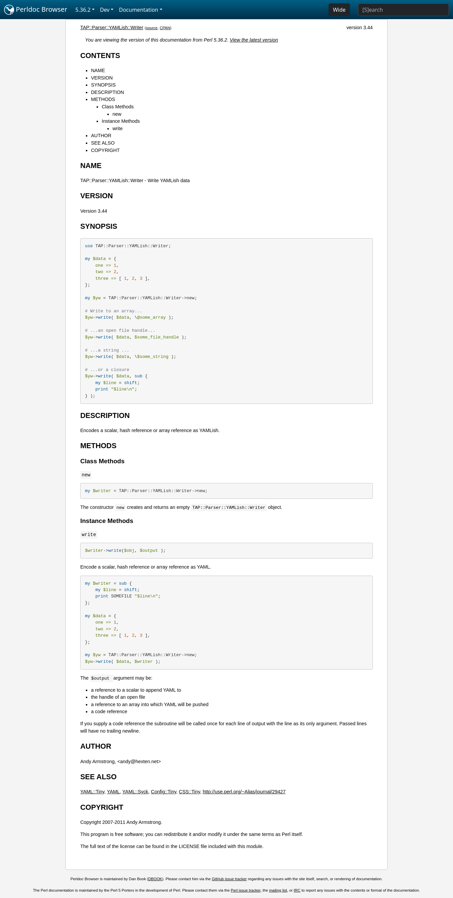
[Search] (403, 9)
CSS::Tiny (189, 791)
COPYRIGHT (105, 150)
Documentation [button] (138, 9)
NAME (98, 70)
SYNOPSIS (103, 85)
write (117, 128)
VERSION (102, 78)
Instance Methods (121, 121)
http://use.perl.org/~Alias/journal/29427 (244, 791)
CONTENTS (100, 55)
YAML (113, 791)
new (116, 114)
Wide (339, 9)
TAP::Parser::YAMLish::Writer (111, 27)
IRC (297, 890)
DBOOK (155, 879)
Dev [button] (105, 9)
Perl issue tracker (245, 890)
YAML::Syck (135, 791)
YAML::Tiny (92, 791)
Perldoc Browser (35, 10)
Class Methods (118, 106)
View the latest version (254, 40)
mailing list (278, 890)
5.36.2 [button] (83, 9)
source (152, 28)
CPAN (165, 28)
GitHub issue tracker (229, 879)
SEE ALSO (102, 143)
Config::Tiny (163, 791)
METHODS (103, 99)
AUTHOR (101, 135)
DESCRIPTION (107, 92)
